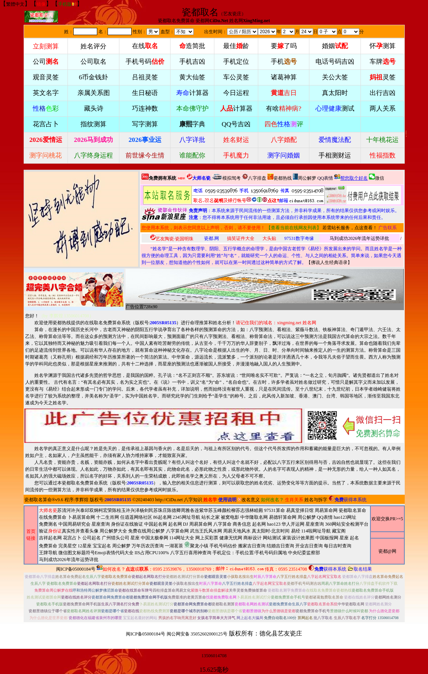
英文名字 (46, 93)
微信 (376, 177)
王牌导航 (48, 552)
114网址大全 (182, 537)
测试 (334, 108)
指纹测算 (93, 124)
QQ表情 (325, 517)
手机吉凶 (192, 61)
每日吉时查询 (337, 546)
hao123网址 (345, 517)
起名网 (175, 524)
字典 (192, 124)
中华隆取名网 (254, 517)
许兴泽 (133, 510)
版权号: (156, 322)
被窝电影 (230, 517)
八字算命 (222, 524)
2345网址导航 (204, 538)
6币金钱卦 (93, 77)
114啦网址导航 (199, 545)
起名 (354, 537)
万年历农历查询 (148, 546)
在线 (145, 46)
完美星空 (67, 546)
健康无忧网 (230, 537)
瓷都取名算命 (38, 499)
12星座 (85, 546)
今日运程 (236, 93)
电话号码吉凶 (334, 61)
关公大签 (335, 77)
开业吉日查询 (309, 546)
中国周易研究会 (74, 524)
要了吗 (284, 46)
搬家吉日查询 (251, 546)
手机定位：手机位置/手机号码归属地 (249, 552)
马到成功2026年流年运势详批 (359, 238)
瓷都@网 (387, 551)
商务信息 (242, 524)
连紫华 (201, 510)
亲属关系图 (93, 93)
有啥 (283, 108)
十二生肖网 (107, 517)
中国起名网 (155, 524)
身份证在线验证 (127, 524)
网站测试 (272, 537)
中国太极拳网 (154, 537)
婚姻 (335, 46)
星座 (135, 537)
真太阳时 (335, 93)
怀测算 (383, 46)
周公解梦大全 (113, 531)
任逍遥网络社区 (136, 517)
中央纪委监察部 (304, 552)
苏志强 (242, 510)
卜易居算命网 (81, 517)
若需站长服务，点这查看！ (349, 227)
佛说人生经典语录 (329, 262)
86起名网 (162, 517)
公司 (46, 61)
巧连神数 (145, 108)
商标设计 (252, 537)
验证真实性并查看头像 (68, 531)
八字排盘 (254, 177)
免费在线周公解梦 (146, 531)
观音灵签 (46, 77)
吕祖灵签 (145, 77)
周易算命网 (204, 535)
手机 (284, 61)
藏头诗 (93, 108)
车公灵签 (236, 77)
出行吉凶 (383, 93)
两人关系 (383, 108)
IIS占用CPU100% (152, 552)
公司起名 (91, 537)
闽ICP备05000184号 (75, 569)
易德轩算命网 (204, 538)
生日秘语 (145, 93)
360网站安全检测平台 (346, 524)
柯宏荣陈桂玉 (112, 510)
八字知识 (193, 499)
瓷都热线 (279, 177)
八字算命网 (177, 531)
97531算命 (274, 510)
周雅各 (188, 510)
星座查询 (315, 524)
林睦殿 (256, 510)
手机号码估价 (223, 546)
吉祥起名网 (50, 537)
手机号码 (145, 61)
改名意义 (249, 499)
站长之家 (210, 517)
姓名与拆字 (315, 499)
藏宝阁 (339, 531)
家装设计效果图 (298, 537)
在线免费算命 (52, 517)
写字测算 (145, 124)
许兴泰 (78, 510)
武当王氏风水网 (206, 531)
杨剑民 (146, 510)
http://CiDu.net (169, 499)
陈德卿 (174, 510)
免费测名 (48, 524)
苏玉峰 (215, 510)
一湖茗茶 (174, 546)
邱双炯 (91, 510)
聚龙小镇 (196, 545)
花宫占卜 (72, 537)
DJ (185, 524)
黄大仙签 (192, 77)
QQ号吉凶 (236, 124)
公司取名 (93, 61)
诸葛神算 (284, 77)
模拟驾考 (226, 177)
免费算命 (48, 546)
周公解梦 (304, 177)
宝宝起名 (102, 546)
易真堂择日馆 (300, 510)
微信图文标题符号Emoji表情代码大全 (96, 552)
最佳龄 (236, 46)
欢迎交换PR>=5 (387, 518)
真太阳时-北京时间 (271, 531)
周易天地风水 (199, 545)
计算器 (192, 93)
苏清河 (64, 510)
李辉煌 (81, 499)
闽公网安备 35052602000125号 (197, 634)
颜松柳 (229, 510)
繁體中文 (15, 4)
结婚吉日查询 (280, 546)
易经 (199, 545)
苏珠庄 (160, 510)
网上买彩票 (206, 537)
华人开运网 (293, 524)
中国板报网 (326, 537)
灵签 (383, 77)
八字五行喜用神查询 (190, 552)
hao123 (273, 524)
